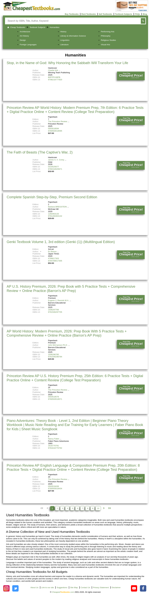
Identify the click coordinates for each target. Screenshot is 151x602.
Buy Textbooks (72, 14)
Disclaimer (116, 587)
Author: (37, 251)
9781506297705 (55, 312)
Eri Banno (52, 251)
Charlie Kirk (53, 70)
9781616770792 (55, 448)
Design (23, 40)
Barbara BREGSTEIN (57, 207)
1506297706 (53, 310)
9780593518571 (55, 399)
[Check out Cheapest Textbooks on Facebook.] (143, 588)
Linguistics (64, 40)
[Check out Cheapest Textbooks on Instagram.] (6, 588)
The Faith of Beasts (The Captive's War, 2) (40, 152)
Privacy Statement (101, 587)
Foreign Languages (28, 44)
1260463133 (53, 214)
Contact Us (85, 587)
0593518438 (53, 486)
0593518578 (53, 397)
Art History (24, 36)
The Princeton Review (57, 121)
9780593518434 (55, 488)
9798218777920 (55, 80)
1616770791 (53, 446)
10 (98, 508)
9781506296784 (55, 357)
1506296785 (53, 354)
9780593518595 (55, 131)
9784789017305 (55, 261)
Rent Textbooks (88, 14)
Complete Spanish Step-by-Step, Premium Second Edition (52, 197)
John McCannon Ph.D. (58, 345)
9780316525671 (55, 169)
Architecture (25, 31)
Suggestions (62, 587)
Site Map (74, 587)
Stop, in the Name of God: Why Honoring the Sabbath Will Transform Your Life (67, 63)
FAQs (137, 14)
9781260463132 (55, 216)
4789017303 (53, 258)
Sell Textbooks (105, 14)
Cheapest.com (63, 592)
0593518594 (53, 128)
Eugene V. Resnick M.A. (58, 300)
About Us (34, 587)
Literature (64, 44)
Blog (145, 14)
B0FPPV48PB (54, 77)
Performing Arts (107, 31)
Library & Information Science (73, 36)
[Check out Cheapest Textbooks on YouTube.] (134, 588)
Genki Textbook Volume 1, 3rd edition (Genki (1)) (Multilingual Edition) (61, 242)
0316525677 (53, 167)
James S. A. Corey (56, 160)
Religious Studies (108, 40)
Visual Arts (105, 44)
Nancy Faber (53, 439)
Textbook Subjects (123, 14)
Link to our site (47, 587)
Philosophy (105, 36)
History (63, 31)
